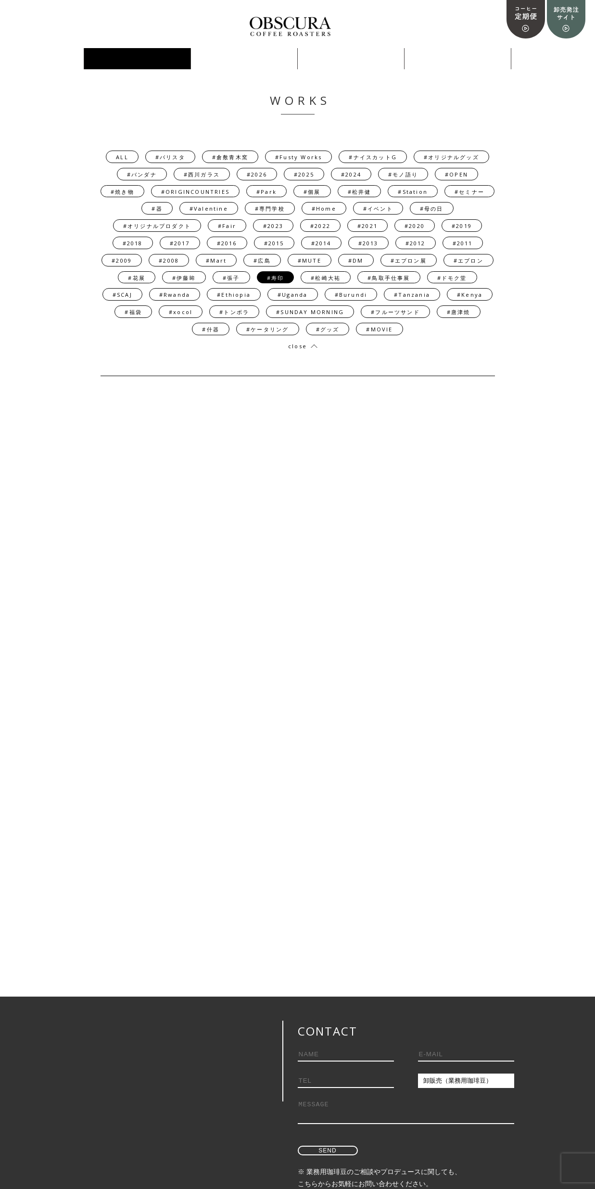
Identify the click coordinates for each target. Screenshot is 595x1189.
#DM (356, 260)
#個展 (312, 191)
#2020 (415, 225)
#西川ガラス (202, 174)
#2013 (368, 243)
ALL (122, 157)
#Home (324, 208)
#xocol (180, 312)
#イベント (378, 208)
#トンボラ (234, 312)
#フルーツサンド (395, 312)
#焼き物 (122, 191)
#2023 (273, 225)
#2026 (257, 174)
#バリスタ (170, 157)
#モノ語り (403, 174)
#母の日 (431, 208)
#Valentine (209, 208)
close (297, 346)
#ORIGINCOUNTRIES (195, 191)
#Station (413, 191)
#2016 (227, 243)
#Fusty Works (298, 157)
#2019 (462, 225)
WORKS (137, 59)
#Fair (227, 225)
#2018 (133, 243)
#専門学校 (270, 208)
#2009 (122, 260)
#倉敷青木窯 (230, 157)
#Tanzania (412, 294)
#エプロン (468, 260)
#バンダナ (142, 174)
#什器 (210, 329)
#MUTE (309, 260)
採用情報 (350, 59)
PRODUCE (243, 59)
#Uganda (292, 294)
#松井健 (359, 191)
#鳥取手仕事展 (388, 277)
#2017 (180, 243)
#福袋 (133, 312)
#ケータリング (267, 329)
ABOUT (458, 59)
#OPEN (456, 174)
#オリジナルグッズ (451, 157)
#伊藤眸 (184, 277)
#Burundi (351, 294)
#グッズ (328, 329)
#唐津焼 (458, 312)
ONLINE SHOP (30, 59)
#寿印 (275, 277)
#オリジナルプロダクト (157, 225)
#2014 (321, 243)
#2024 (351, 174)
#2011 (463, 243)
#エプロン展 (409, 260)
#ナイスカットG (373, 157)
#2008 (169, 260)
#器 (157, 208)
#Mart (216, 260)
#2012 (415, 243)
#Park (266, 191)
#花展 (136, 277)
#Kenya (469, 294)
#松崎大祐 (326, 277)
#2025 (304, 174)
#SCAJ (122, 294)
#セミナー (469, 191)
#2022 (320, 225)
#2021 (367, 225)
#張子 (231, 277)
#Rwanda (174, 294)
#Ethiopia (234, 294)
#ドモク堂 (452, 277)
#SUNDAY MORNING (310, 312)
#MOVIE (379, 329)
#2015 (274, 243)
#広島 (262, 260)
